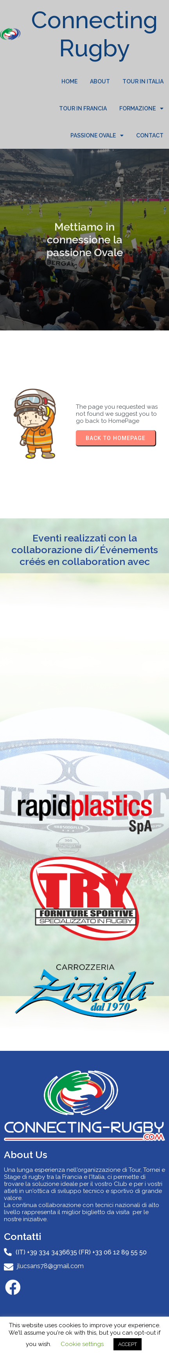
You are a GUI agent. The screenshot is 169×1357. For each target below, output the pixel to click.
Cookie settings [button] (82, 1344)
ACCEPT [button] (127, 1344)
